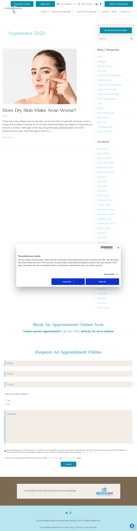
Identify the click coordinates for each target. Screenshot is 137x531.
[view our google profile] (96, 4)
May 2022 (102, 299)
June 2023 (102, 238)
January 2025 (104, 159)
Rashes (101, 109)
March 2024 (103, 196)
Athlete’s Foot (104, 66)
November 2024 (105, 168)
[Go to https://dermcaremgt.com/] (68, 492)
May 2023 (102, 243)
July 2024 (102, 177)
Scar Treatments (106, 113)
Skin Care (102, 123)
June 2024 (102, 182)
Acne (5, 116)
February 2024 (105, 201)
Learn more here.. (90, 453)
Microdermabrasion (107, 99)
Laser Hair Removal (107, 90)
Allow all (102, 282)
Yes (8, 402)
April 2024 (102, 191)
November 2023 (105, 215)
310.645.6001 (85, 4)
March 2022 (103, 309)
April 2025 (102, 149)
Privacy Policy (53, 459)
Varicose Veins (104, 132)
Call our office (70, 332)
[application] (44, 12)
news (100, 104)
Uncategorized (105, 127)
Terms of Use (82, 529)
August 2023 (104, 229)
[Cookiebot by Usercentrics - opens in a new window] (102, 247)
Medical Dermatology (108, 94)
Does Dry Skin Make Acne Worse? (41, 110)
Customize (68, 282)
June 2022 (102, 295)
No (8, 405)
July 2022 (102, 290)
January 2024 (104, 205)
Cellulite (101, 71)
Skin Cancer (103, 118)
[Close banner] (118, 247)
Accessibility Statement (49, 529)
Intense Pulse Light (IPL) (110, 85)
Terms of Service (69, 459)
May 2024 (102, 187)
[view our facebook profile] (100, 4)
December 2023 (105, 210)
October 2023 (104, 220)
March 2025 (103, 154)
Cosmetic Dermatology (109, 76)
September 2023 (106, 224)
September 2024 (106, 173)
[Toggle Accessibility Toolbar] (132, 526)
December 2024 (105, 163)
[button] (43, 4)
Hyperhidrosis (104, 80)
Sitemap (94, 529)
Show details (109, 274)
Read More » (8, 137)
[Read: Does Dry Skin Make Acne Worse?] (39, 76)
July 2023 (102, 234)
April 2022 (102, 304)
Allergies (101, 62)
